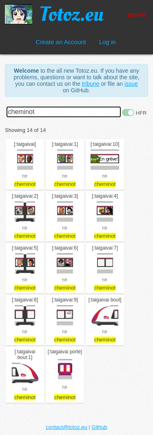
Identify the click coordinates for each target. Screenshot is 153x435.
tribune (91, 83)
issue (131, 83)
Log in (107, 41)
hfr (25, 176)
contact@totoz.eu (66, 427)
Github (99, 427)
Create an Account (60, 41)
